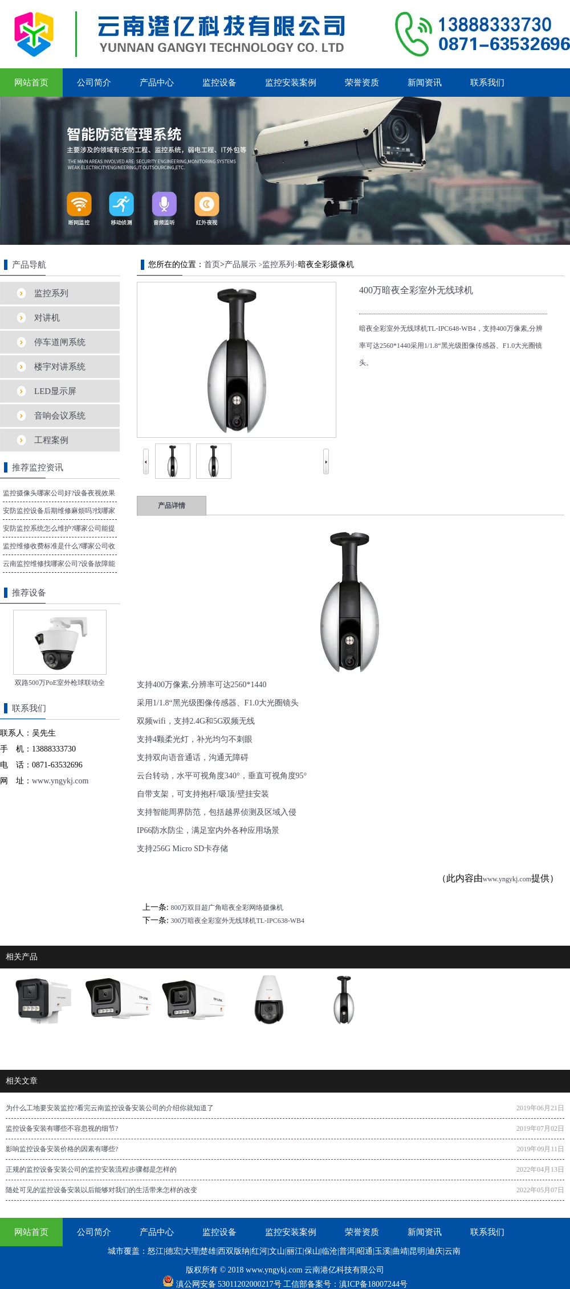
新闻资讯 (425, 82)
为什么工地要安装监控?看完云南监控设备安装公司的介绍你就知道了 (110, 1108)
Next (326, 453)
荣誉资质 (362, 82)
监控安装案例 (290, 82)
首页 (212, 264)
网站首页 (31, 82)
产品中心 (157, 82)
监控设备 (219, 82)
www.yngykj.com (507, 879)
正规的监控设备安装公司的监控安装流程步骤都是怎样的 (91, 1169)
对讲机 (47, 317)
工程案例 (51, 440)
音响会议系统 (59, 415)
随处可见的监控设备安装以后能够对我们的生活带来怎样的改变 (101, 1190)
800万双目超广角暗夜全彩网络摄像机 (226, 908)
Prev (146, 453)
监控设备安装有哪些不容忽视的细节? (62, 1128)
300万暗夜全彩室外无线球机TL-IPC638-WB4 (237, 921)
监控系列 (51, 293)
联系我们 (487, 82)
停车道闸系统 (59, 342)
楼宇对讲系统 (59, 366)
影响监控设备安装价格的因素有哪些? (62, 1149)
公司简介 (94, 82)
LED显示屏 (55, 391)
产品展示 (240, 264)
